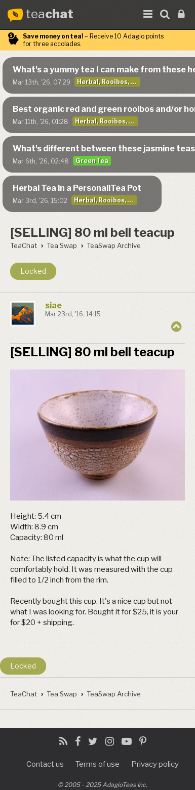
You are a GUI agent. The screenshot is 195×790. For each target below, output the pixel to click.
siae (53, 305)
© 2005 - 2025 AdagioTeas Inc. (102, 784)
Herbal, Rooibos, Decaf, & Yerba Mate (108, 82)
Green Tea (91, 160)
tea (49, 14)
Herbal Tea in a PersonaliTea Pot (77, 188)
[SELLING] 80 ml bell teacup (92, 232)
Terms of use (97, 764)
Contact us (45, 764)
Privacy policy (155, 764)
